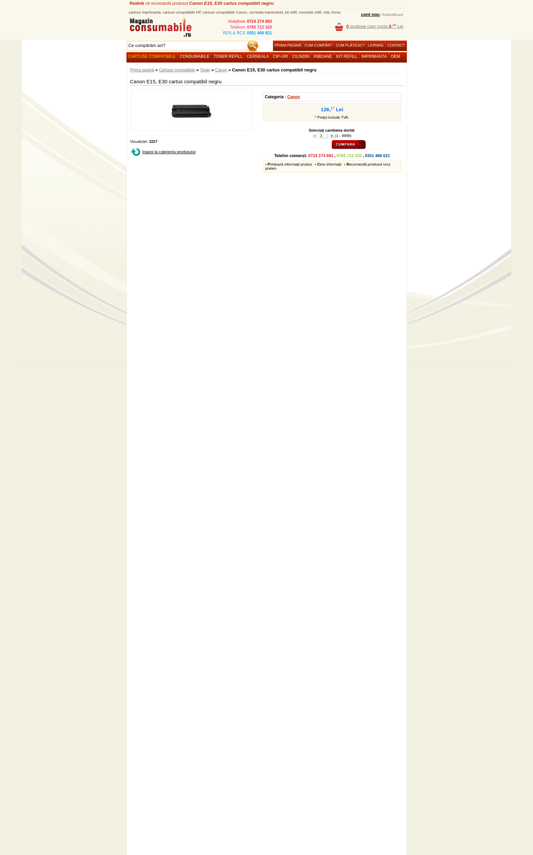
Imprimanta (373, 56)
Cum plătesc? (350, 45)
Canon (221, 70)
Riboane (323, 56)
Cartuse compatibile (152, 56)
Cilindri (300, 56)
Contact (396, 45)
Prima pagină (288, 45)
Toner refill (228, 56)
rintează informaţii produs (290, 164)
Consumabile (194, 56)
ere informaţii (329, 164)
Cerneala (258, 56)
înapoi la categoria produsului (169, 152)
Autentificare (392, 15)
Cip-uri (280, 56)
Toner (205, 70)
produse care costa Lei (374, 26)
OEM (395, 56)
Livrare (376, 45)
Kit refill (346, 56)
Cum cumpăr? (318, 45)
